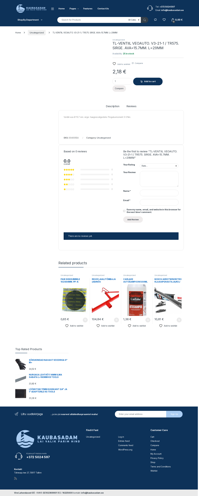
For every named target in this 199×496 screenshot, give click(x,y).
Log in (121, 437)
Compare (139, 63)
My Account (156, 454)
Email (126, 200)
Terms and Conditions (160, 466)
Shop (152, 462)
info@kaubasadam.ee (92, 493)
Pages (73, 8)
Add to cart (150, 81)
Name (127, 191)
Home (61, 8)
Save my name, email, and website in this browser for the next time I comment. (154, 210)
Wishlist (153, 471)
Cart (152, 437)
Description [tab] (112, 106)
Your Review (129, 172)
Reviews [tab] (131, 106)
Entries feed (123, 441)
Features (87, 8)
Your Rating (129, 164)
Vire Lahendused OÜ (24, 493)
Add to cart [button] (85, 320)
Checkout (155, 441)
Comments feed (125, 445)
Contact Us (103, 8)
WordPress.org (125, 449)
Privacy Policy (157, 458)
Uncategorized (37, 32)
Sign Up (174, 414)
